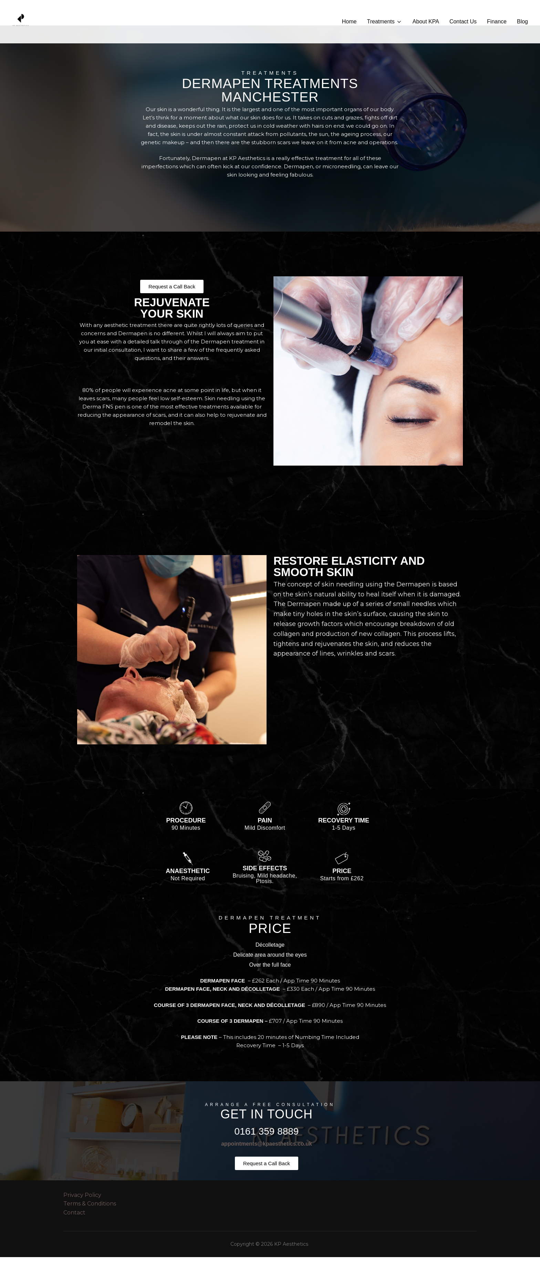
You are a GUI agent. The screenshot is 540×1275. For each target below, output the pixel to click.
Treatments (384, 22)
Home (349, 21)
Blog (522, 21)
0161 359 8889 (267, 1149)
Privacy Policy (82, 1213)
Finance (497, 21)
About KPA (426, 21)
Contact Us (463, 21)
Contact (74, 1230)
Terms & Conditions (89, 1221)
